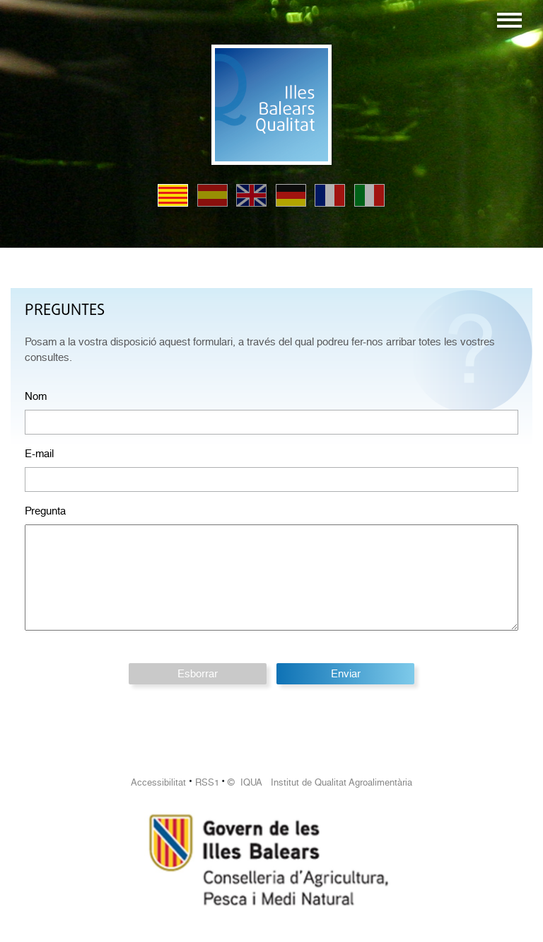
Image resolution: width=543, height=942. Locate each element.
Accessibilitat (158, 782)
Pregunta (45, 511)
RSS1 (207, 782)
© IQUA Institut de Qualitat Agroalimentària (320, 782)
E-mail (39, 453)
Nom (36, 396)
